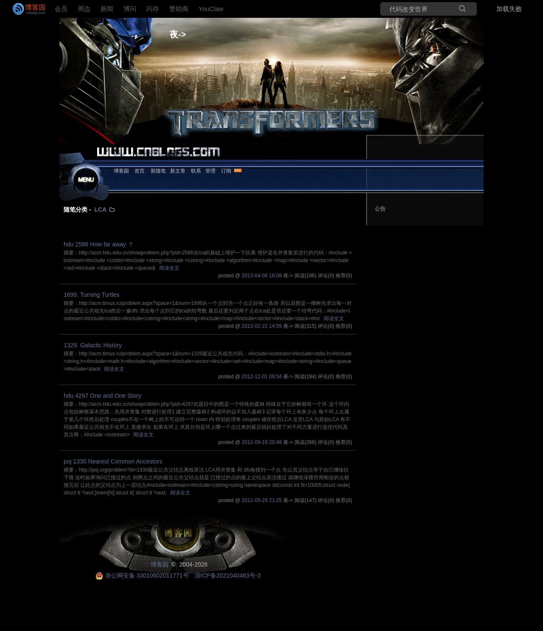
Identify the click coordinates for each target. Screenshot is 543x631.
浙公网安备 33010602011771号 (142, 575)
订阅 (226, 171)
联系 (196, 171)
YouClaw (211, 8)
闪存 (152, 8)
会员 (61, 8)
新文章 (177, 171)
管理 (210, 171)
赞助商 (178, 8)
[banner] (25, 9)
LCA (100, 209)
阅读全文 (169, 268)
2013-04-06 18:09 (262, 276)
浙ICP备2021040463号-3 (228, 575)
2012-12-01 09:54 (262, 377)
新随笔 (158, 171)
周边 (84, 8)
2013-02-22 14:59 (262, 326)
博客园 (121, 171)
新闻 (107, 8)
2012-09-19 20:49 (262, 442)
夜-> (178, 34)
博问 (129, 8)
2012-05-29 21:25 (262, 500)
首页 (139, 171)
